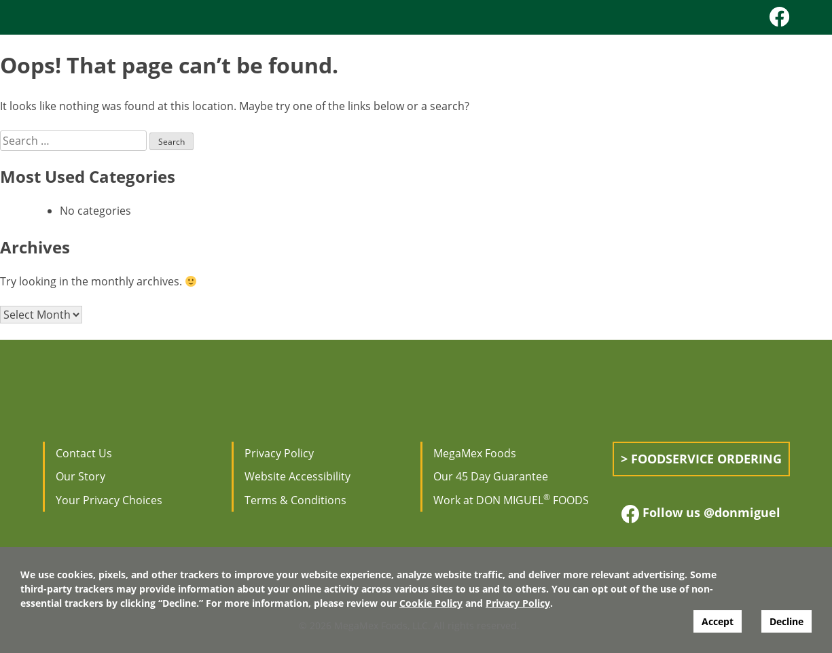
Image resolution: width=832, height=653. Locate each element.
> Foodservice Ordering (701, 459)
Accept (718, 621)
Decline (786, 621)
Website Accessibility (297, 476)
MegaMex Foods (474, 453)
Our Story (80, 476)
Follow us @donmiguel (701, 513)
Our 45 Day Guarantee (490, 476)
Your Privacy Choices (109, 500)
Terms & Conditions (295, 500)
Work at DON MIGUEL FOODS (511, 500)
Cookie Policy (431, 603)
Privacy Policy (279, 453)
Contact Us (84, 453)
